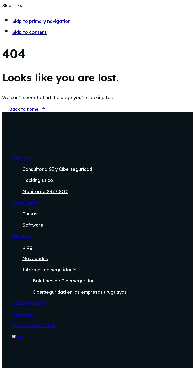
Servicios (24, 158)
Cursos (29, 214)
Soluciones (26, 203)
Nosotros (23, 314)
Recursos (24, 236)
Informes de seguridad (49, 270)
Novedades (35, 258)
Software (32, 225)
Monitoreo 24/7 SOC (45, 191)
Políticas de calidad (33, 325)
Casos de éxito (28, 303)
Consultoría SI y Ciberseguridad (57, 169)
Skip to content (29, 32)
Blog (27, 247)
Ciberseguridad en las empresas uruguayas (79, 292)
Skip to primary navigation (41, 21)
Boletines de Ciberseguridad (63, 281)
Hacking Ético (37, 180)
